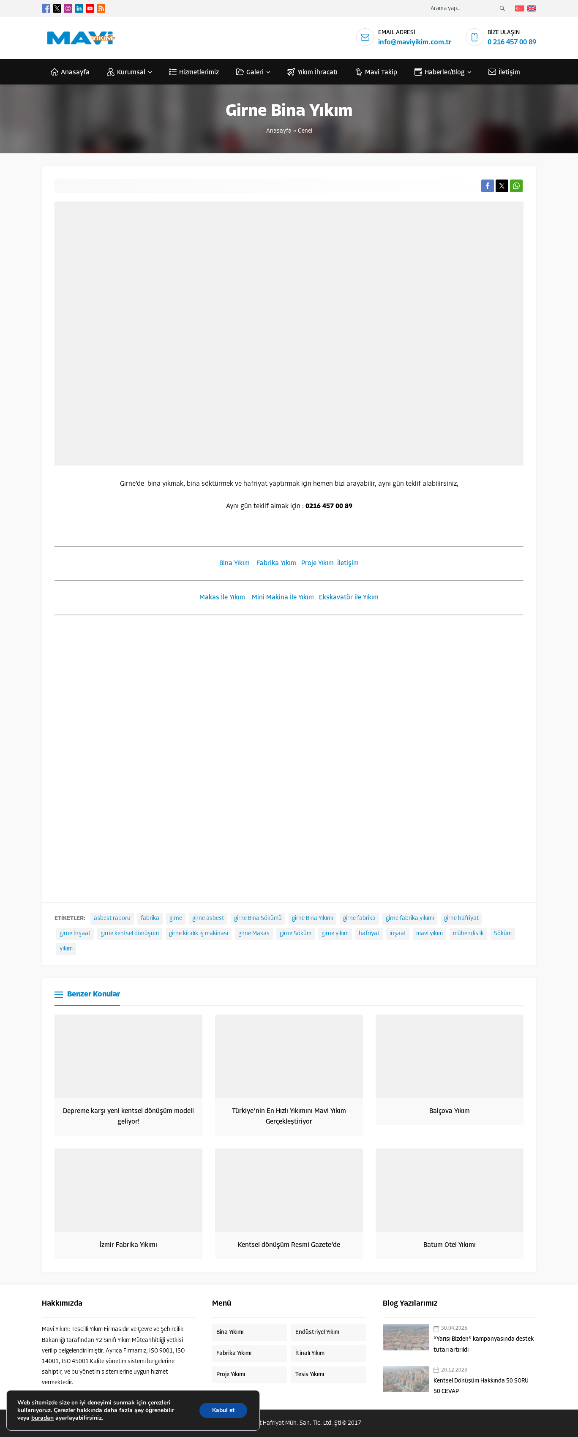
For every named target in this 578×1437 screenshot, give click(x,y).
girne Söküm (295, 934)
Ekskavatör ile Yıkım (349, 597)
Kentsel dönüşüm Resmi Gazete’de (289, 1245)
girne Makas (254, 934)
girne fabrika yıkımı (410, 918)
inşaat (398, 934)
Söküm (503, 934)
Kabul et (223, 1410)
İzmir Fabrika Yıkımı (128, 1245)
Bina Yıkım (234, 563)
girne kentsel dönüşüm (130, 934)
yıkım (66, 949)
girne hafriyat (461, 918)
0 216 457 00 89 (512, 42)
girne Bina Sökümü (258, 918)
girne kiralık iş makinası (198, 934)
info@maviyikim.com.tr (415, 42)
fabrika (150, 918)
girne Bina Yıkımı (312, 918)
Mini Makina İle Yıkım (283, 597)
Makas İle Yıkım (222, 597)
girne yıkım (335, 934)
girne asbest (208, 918)
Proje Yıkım (317, 563)
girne (175, 918)
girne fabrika (359, 918)
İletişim (348, 563)
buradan (42, 1418)
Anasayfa (279, 131)
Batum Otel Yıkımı (449, 1245)
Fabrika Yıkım (276, 563)
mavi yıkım (429, 934)
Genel (305, 131)
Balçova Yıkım (449, 1111)
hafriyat (369, 934)
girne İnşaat (75, 934)
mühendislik (468, 934)
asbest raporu (112, 918)
